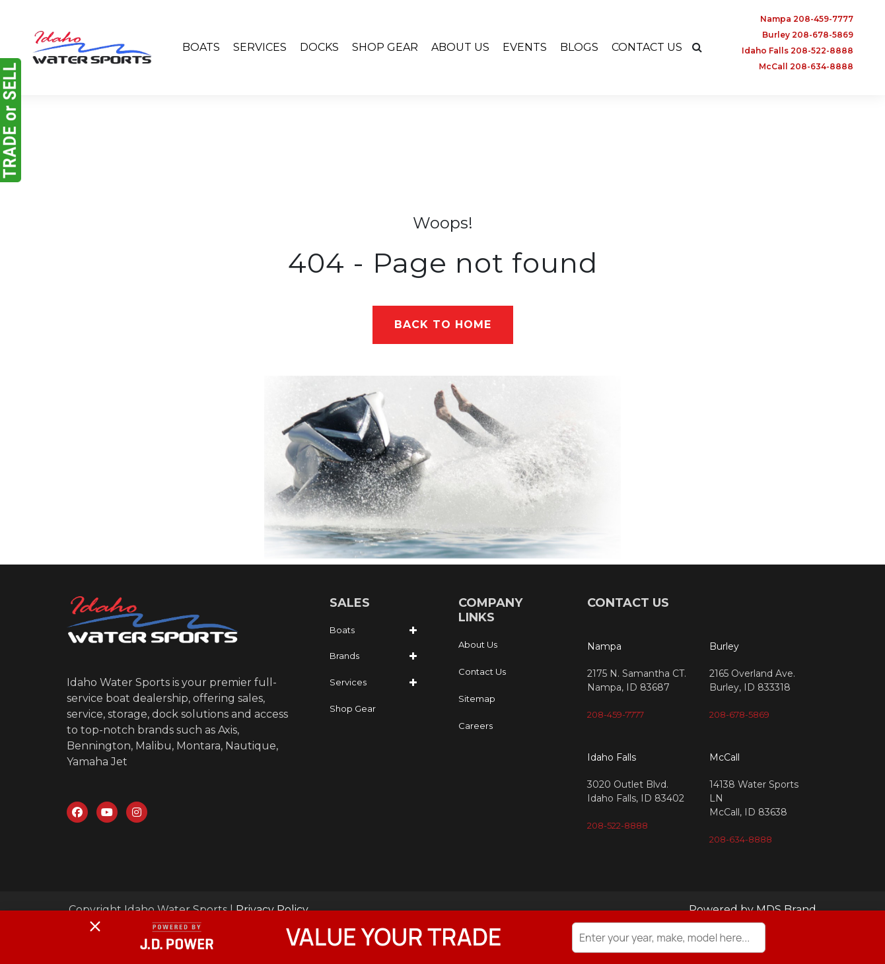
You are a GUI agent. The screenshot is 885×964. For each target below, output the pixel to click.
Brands (344, 655)
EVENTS (525, 47)
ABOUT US (460, 47)
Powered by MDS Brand (752, 909)
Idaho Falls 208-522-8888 (797, 50)
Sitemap (476, 699)
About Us (477, 645)
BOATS (201, 47)
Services (348, 682)
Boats (342, 630)
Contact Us (482, 672)
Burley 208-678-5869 (807, 35)
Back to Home (442, 324)
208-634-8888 (740, 839)
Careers (475, 726)
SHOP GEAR (385, 47)
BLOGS (579, 47)
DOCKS (319, 47)
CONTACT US (647, 47)
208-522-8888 (617, 825)
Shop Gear (353, 708)
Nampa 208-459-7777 (806, 19)
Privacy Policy (272, 909)
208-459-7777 (615, 714)
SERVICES (260, 47)
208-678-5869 (739, 714)
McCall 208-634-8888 (806, 66)
